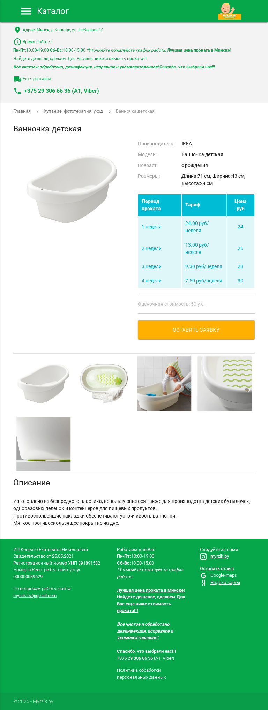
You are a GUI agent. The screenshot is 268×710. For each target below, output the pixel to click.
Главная (22, 111)
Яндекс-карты (220, 582)
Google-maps (218, 575)
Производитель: (156, 143)
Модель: (147, 154)
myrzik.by (214, 556)
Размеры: (149, 176)
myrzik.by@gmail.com (35, 595)
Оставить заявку (196, 330)
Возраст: (148, 165)
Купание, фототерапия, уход (73, 111)
